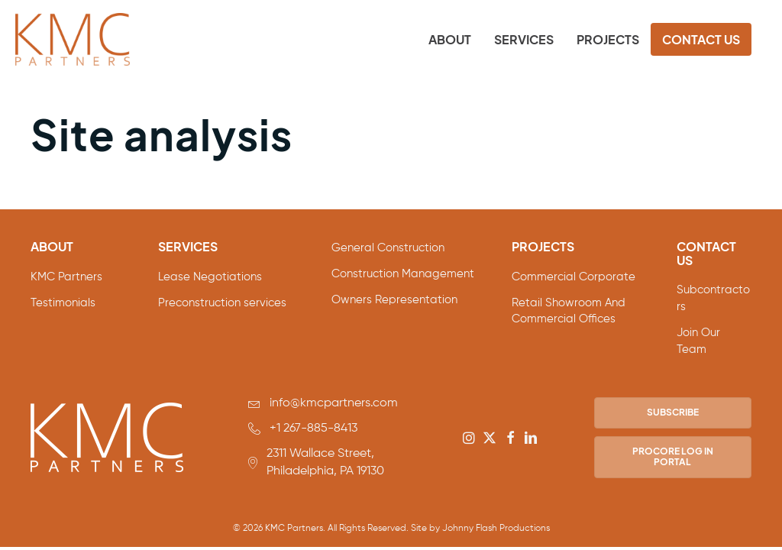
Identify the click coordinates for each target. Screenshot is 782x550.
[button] (468, 437)
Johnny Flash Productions (496, 528)
